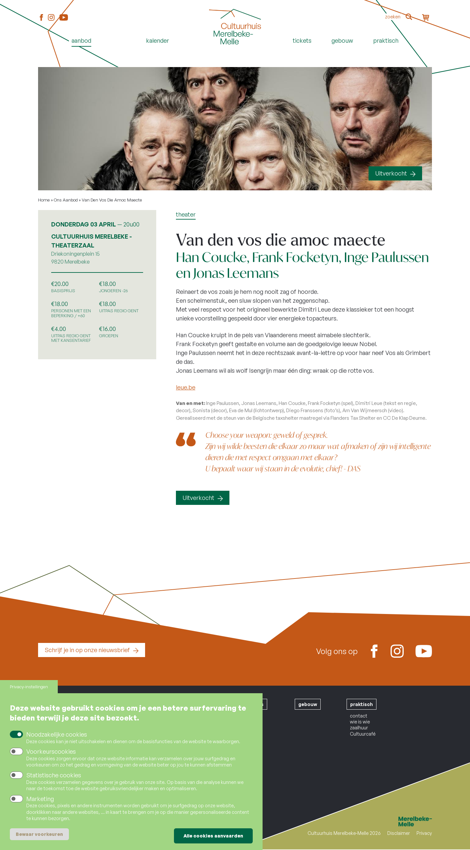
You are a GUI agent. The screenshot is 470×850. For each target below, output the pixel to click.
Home (235, 51)
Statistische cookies (53, 775)
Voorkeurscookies (51, 751)
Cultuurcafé (362, 734)
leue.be (185, 387)
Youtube (64, 17)
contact (358, 716)
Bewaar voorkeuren (39, 834)
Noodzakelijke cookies (56, 734)
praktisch (361, 704)
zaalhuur (359, 727)
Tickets (302, 40)
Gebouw (342, 40)
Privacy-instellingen (29, 686)
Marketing (40, 798)
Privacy (424, 833)
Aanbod (81, 40)
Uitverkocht (391, 173)
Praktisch (385, 40)
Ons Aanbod (66, 199)
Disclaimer (398, 833)
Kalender (157, 40)
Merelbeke (405, 821)
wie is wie (360, 721)
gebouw (307, 704)
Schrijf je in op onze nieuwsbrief (87, 649)
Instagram (51, 18)
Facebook (41, 18)
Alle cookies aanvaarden (213, 835)
